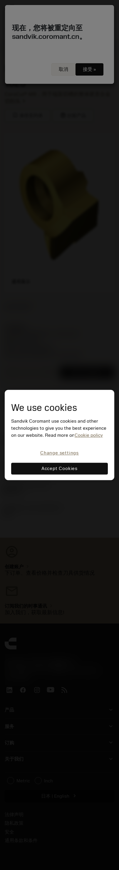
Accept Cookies (59, 469)
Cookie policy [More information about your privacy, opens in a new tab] (89, 435)
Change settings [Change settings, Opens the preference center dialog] (59, 453)
